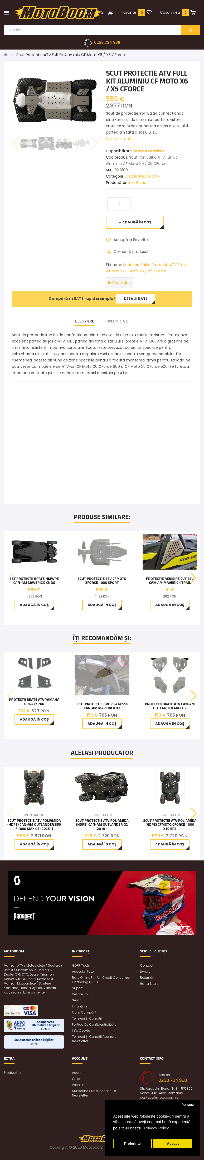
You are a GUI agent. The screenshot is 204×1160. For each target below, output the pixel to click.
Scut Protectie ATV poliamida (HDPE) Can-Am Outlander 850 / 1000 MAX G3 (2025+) (34, 824)
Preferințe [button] (132, 1144)
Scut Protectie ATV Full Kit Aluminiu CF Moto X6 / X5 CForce (70, 54)
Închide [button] (188, 1105)
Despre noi (80, 994)
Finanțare (79, 1006)
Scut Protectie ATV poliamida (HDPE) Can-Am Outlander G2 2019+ (102, 824)
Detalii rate (135, 298)
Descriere (84, 321)
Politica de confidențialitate (94, 1024)
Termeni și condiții (87, 1018)
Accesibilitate (83, 971)
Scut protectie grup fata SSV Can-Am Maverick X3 (102, 706)
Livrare (145, 971)
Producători (13, 1072)
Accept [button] (173, 1144)
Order (76, 1078)
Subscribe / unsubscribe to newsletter (94, 1093)
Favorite (129, 12)
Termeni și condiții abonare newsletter (94, 1038)
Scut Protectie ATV (142, 176)
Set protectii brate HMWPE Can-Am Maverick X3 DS (34, 580)
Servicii (77, 1000)
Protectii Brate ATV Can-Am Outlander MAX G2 (170, 706)
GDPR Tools (81, 965)
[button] (193, 578)
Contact (146, 965)
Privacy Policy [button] (156, 1128)
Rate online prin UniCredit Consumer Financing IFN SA (101, 979)
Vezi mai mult (118, 138)
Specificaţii (118, 321)
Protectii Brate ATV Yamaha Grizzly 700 (34, 701)
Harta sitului (149, 983)
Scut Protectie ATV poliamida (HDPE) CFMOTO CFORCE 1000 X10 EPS (169, 824)
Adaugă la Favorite (131, 239)
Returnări (147, 977)
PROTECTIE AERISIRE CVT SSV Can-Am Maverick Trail (170, 580)
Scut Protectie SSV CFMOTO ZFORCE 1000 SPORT (102, 580)
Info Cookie (81, 1030)
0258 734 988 (107, 42)
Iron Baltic (137, 182)
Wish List (79, 1085)
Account (79, 1072)
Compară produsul (131, 251)
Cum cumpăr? (84, 1012)
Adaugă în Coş (136, 222)
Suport (77, 988)
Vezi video (119, 282)
